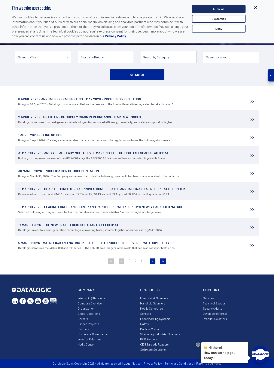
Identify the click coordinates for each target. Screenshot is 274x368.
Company (86, 290)
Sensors (145, 313)
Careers (83, 319)
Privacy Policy (115, 36)
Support (211, 290)
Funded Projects (88, 324)
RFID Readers (148, 339)
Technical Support (214, 303)
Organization (86, 308)
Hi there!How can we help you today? (219, 352)
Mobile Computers (152, 308)
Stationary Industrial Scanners (160, 334)
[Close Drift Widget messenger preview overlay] (198, 345)
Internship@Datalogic (92, 298)
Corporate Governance (92, 334)
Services (208, 298)
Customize (218, 19)
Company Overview (90, 303)
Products (150, 290)
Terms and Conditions (179, 363)
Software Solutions (153, 349)
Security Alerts (212, 308)
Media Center (86, 344)
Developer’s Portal (215, 313)
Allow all (219, 9)
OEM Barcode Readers (154, 344)
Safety (144, 324)
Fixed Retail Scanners (154, 298)
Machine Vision (149, 329)
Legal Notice (132, 363)
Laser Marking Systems (155, 319)
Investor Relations (89, 339)
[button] (43, 57)
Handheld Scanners (152, 303)
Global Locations (89, 313)
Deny (218, 28)
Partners (83, 329)
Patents (201, 363)
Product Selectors (215, 319)
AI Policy (215, 363)
